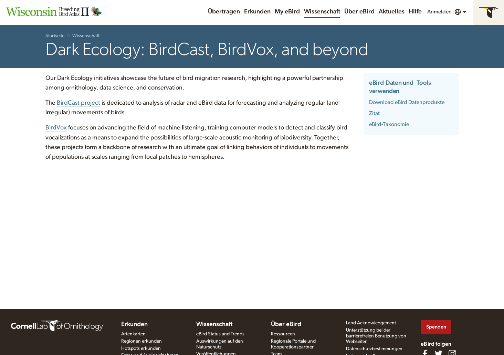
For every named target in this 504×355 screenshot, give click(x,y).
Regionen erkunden (141, 341)
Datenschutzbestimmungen (374, 348)
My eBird (287, 12)
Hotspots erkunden (141, 348)
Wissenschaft (322, 12)
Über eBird (359, 12)
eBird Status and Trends (220, 334)
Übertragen (224, 12)
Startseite (54, 35)
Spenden (436, 327)
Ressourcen (283, 334)
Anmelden (439, 11)
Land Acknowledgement (371, 323)
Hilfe (415, 12)
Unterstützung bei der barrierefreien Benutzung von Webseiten (376, 336)
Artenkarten (133, 334)
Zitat (374, 113)
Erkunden (257, 12)
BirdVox (56, 128)
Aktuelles (392, 12)
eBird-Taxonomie (389, 124)
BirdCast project (78, 103)
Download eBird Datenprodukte (406, 102)
